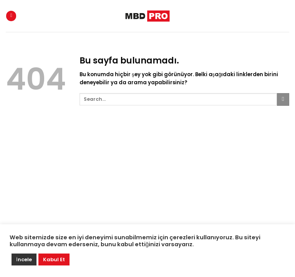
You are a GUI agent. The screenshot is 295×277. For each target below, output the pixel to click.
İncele (24, 259)
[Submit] (283, 99)
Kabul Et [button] (54, 259)
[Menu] (11, 16)
